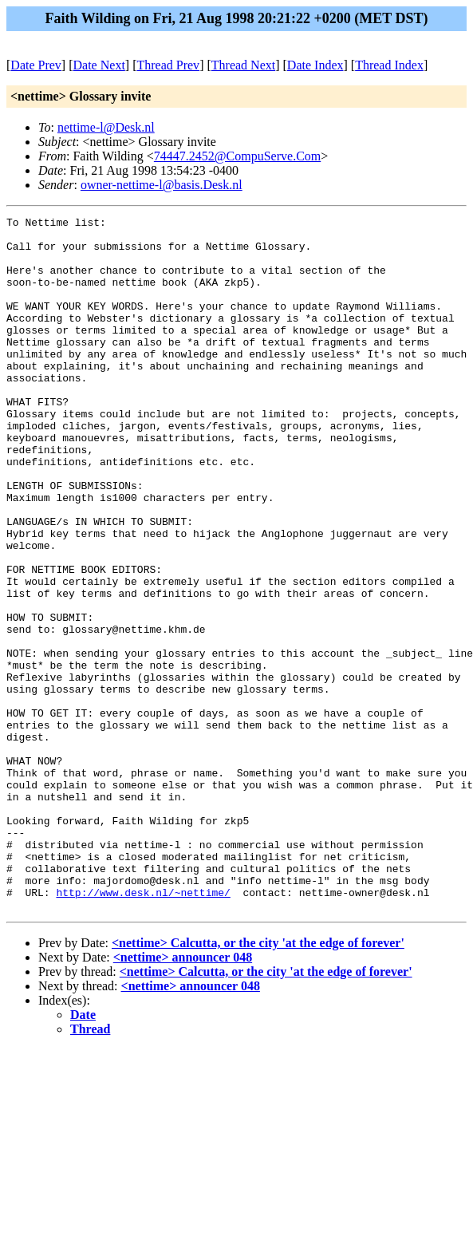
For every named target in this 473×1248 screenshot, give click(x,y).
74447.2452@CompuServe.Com (237, 156)
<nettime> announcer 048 (182, 1096)
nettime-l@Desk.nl (106, 127)
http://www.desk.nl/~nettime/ (143, 1028)
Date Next (99, 65)
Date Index (315, 65)
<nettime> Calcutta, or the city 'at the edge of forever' (258, 1081)
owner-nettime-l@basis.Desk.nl (161, 185)
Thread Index (389, 65)
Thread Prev (167, 65)
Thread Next (243, 65)
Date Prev (35, 65)
